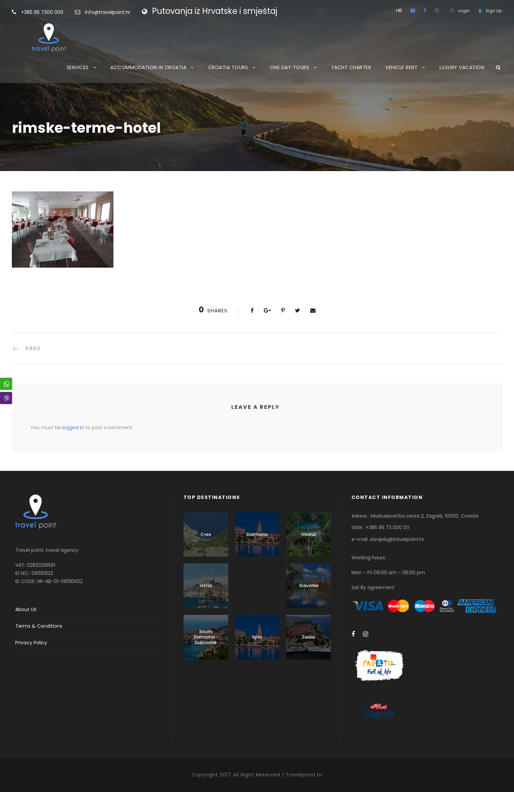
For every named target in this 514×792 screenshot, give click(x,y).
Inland (308, 534)
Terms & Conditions (38, 626)
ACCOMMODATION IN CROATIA (148, 67)
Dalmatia (257, 534)
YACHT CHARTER (351, 67)
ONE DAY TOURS (289, 67)
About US (26, 609)
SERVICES (78, 67)
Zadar (308, 637)
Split (257, 637)
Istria (206, 585)
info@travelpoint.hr (107, 12)
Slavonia (308, 585)
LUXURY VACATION (462, 67)
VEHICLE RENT (401, 67)
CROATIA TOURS (228, 67)
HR (399, 10)
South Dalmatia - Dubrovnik (206, 636)
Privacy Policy (31, 642)
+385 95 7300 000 (53, 12)
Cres (205, 534)
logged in (73, 427)
